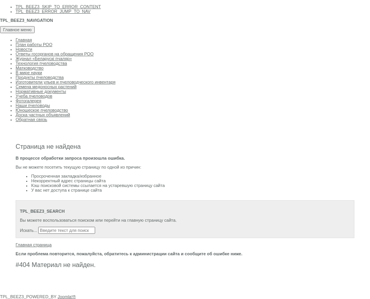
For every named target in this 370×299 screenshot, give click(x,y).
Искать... (28, 230)
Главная (24, 39)
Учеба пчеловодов (34, 96)
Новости (24, 49)
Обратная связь (31, 119)
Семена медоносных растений (46, 86)
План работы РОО (34, 44)
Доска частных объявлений (43, 114)
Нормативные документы (41, 91)
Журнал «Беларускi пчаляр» (44, 58)
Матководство (30, 68)
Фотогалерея (28, 100)
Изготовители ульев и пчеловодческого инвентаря (65, 82)
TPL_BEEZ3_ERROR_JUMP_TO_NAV (53, 11)
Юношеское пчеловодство (42, 110)
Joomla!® (67, 296)
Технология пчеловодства (41, 63)
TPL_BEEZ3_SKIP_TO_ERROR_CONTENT (58, 6)
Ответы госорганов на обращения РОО (55, 54)
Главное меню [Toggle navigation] (17, 29)
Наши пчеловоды (33, 105)
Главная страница (33, 244)
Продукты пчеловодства (40, 77)
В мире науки (29, 72)
